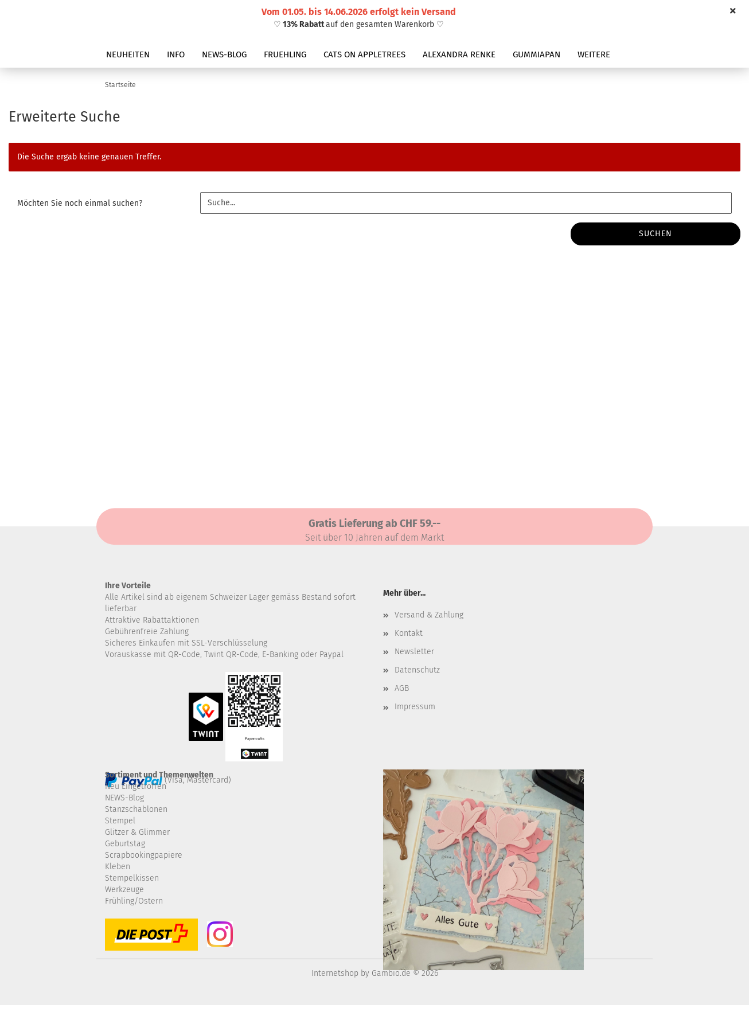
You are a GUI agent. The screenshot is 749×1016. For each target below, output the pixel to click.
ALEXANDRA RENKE (459, 54)
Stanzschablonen (136, 809)
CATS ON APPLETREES (364, 54)
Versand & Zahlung (429, 615)
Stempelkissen (132, 878)
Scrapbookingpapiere (143, 855)
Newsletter (414, 652)
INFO (176, 54)
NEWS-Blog (124, 798)
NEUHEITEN (128, 54)
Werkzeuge (124, 889)
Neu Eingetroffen (135, 786)
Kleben (117, 867)
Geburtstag (125, 844)
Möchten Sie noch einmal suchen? (79, 203)
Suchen (655, 234)
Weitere (594, 54)
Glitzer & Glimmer (137, 832)
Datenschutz (417, 670)
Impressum (415, 707)
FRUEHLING (285, 54)
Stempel (120, 821)
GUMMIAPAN (536, 54)
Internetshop (334, 973)
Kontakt (409, 633)
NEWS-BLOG (224, 54)
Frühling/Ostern (134, 901)
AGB (402, 688)
